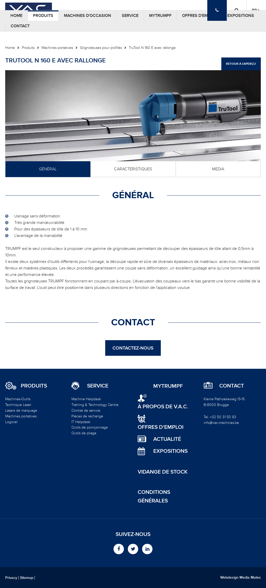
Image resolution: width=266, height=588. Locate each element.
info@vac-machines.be (221, 423)
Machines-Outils (17, 399)
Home (16, 15)
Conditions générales (154, 496)
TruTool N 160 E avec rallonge (152, 48)
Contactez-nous (133, 348)
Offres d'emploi (199, 15)
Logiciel (11, 422)
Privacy (11, 578)
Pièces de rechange (87, 416)
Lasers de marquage (21, 410)
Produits (43, 15)
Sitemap (26, 578)
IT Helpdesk (80, 422)
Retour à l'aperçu (241, 64)
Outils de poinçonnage (89, 427)
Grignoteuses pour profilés (101, 48)
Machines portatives (57, 48)
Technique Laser (18, 405)
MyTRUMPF (160, 15)
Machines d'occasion (87, 15)
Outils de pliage (83, 433)
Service (130, 15)
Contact (20, 26)
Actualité (167, 439)
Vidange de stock (163, 472)
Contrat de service (85, 410)
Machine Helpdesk (86, 399)
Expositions (240, 15)
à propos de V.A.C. (163, 406)
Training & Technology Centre (94, 405)
